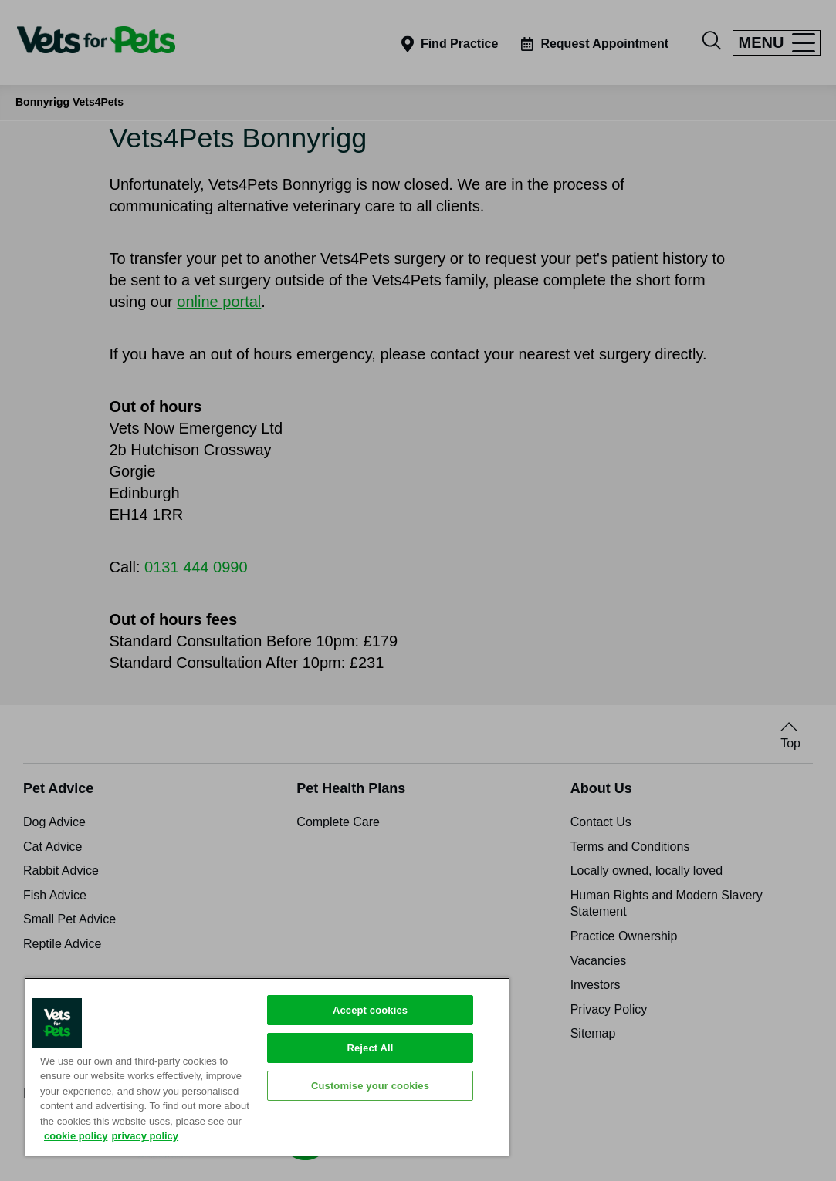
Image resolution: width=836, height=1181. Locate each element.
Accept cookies (370, 1010)
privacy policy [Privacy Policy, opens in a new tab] (144, 1136)
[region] (267, 1066)
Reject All (370, 1048)
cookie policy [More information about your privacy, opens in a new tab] (75, 1136)
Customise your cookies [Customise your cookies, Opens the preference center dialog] (370, 1086)
